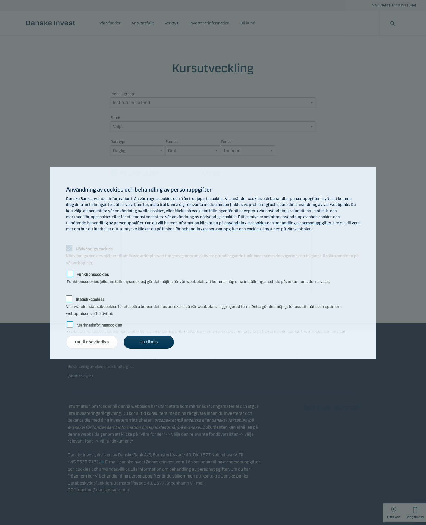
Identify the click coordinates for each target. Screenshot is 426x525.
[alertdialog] (213, 263)
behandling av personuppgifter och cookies (221, 229)
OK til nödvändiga (92, 342)
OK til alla (149, 342)
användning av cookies (245, 223)
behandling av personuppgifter (303, 223)
